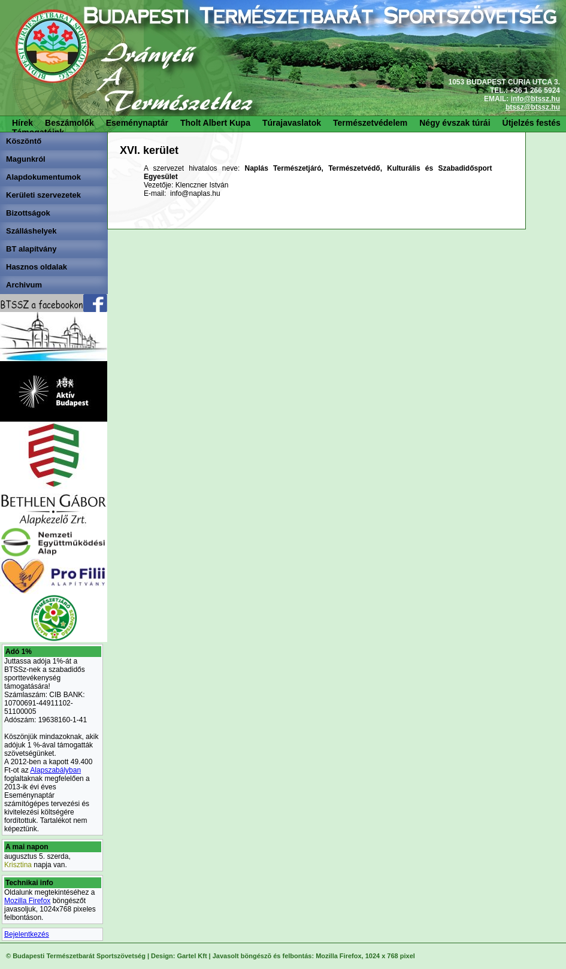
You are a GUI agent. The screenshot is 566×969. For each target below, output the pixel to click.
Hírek (22, 123)
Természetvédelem (370, 123)
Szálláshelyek (31, 230)
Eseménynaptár (137, 123)
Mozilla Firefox (27, 901)
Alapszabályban (55, 770)
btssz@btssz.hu (533, 107)
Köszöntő (23, 141)
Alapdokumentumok (43, 176)
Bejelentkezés (26, 934)
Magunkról (26, 159)
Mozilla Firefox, (339, 955)
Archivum (24, 284)
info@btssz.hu (535, 99)
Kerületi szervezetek (43, 194)
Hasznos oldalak (36, 266)
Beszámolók (69, 123)
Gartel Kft (192, 955)
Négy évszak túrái (454, 123)
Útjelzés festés (532, 123)
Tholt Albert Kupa (215, 123)
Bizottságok (28, 212)
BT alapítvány (31, 248)
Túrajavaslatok (291, 123)
